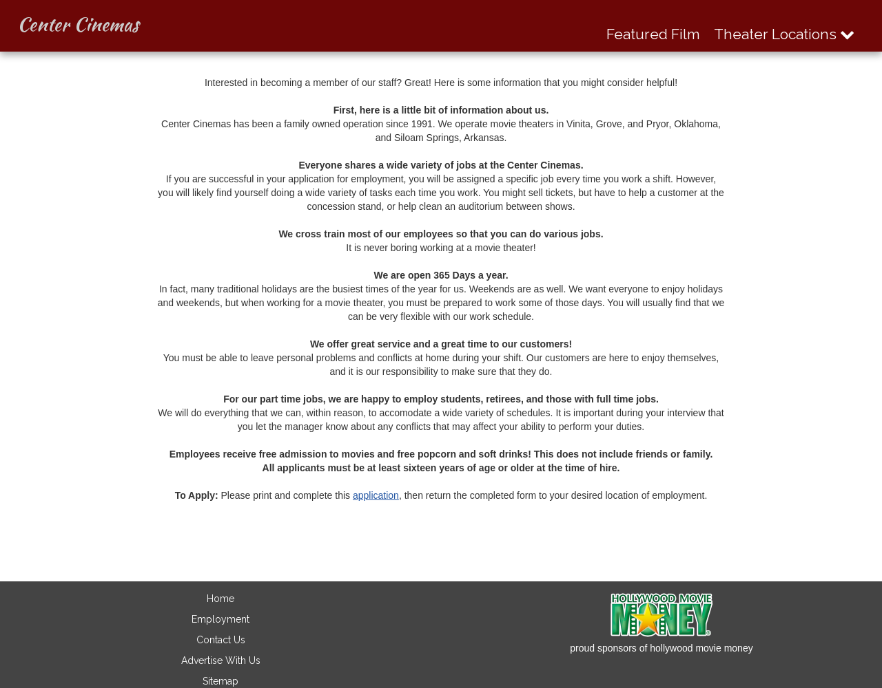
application (376, 495)
